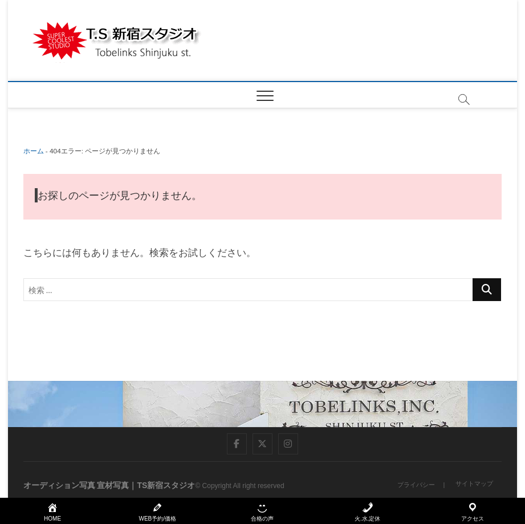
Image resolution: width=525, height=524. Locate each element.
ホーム (33, 151)
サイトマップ (474, 483)
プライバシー (416, 484)
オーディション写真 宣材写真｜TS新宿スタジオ (109, 485)
